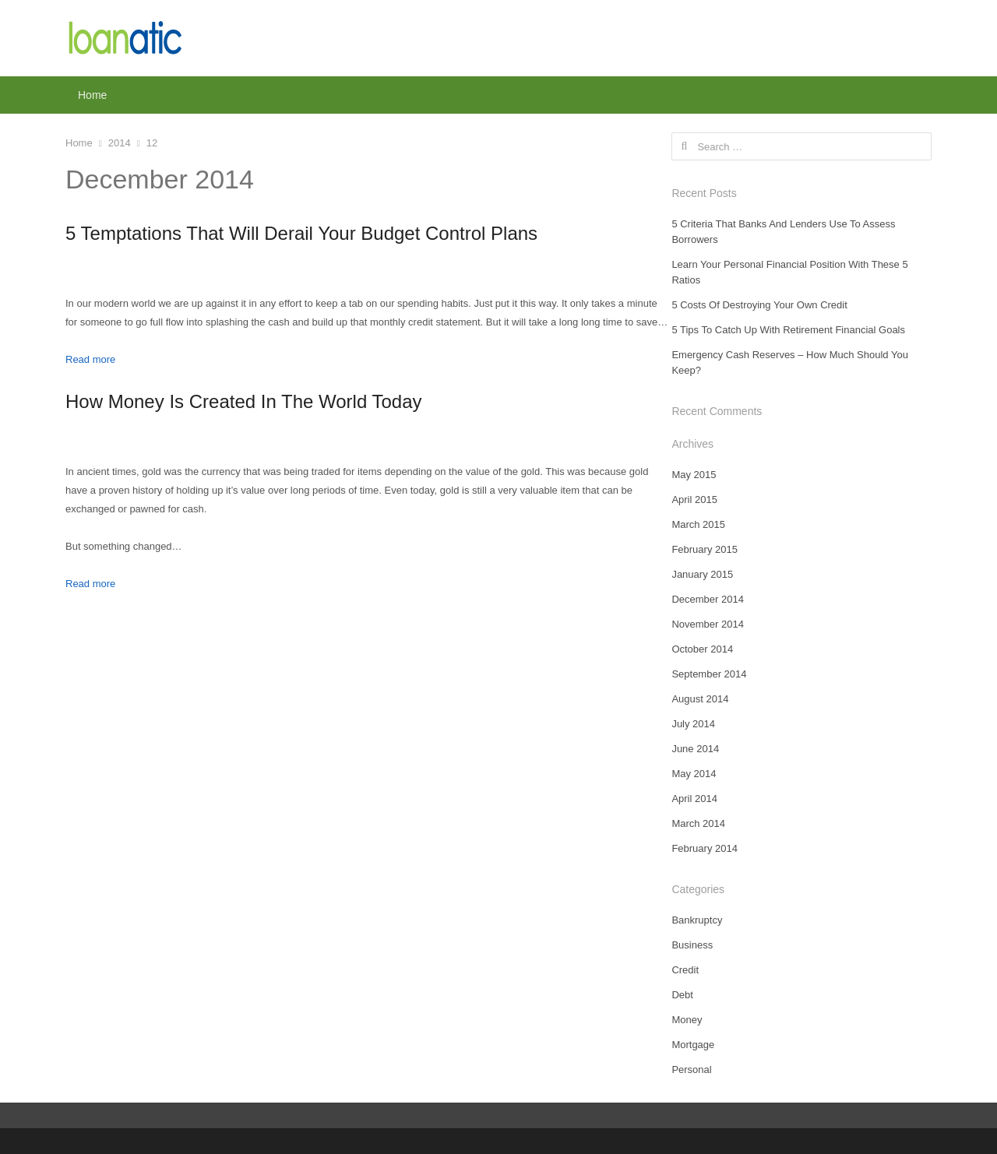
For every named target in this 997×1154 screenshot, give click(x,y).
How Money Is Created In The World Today (243, 401)
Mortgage (692, 1044)
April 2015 (694, 499)
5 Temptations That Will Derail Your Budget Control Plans (301, 233)
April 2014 (694, 798)
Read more (90, 359)
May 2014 (693, 773)
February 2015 (704, 549)
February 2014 (704, 848)
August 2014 (699, 699)
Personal (691, 1069)
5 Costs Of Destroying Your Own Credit (759, 305)
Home (92, 95)
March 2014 (698, 823)
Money (686, 1020)
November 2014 (707, 624)
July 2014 (693, 724)
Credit (685, 970)
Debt (681, 995)
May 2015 (693, 474)
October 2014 (702, 649)
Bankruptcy (696, 920)
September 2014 (708, 674)
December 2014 (707, 599)
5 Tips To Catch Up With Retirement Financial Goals (788, 330)
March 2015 (698, 524)
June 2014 (695, 749)
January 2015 (702, 574)
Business (692, 945)
